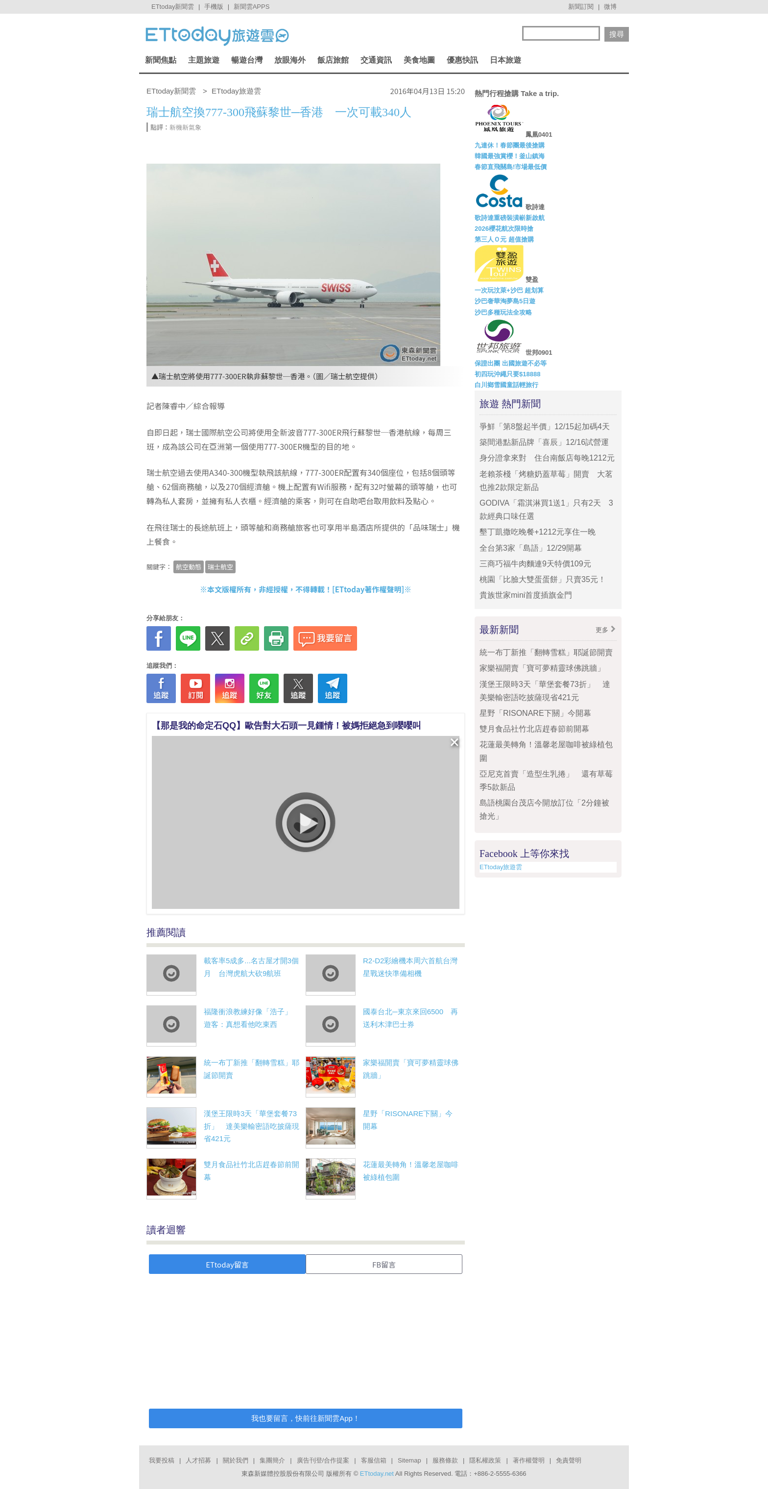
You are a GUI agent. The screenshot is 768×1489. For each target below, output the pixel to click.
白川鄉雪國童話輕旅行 (506, 385)
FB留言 (384, 1264)
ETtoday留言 (227, 1264)
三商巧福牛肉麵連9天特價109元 (535, 564)
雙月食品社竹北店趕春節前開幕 (534, 729)
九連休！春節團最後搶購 (510, 145)
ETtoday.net (377, 1473)
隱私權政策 (485, 1460)
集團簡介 (272, 1460)
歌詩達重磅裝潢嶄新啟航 (510, 217)
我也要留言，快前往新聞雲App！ (305, 1418)
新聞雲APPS (252, 6)
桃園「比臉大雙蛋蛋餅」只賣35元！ (543, 579)
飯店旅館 (333, 60)
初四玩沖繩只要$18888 (507, 374)
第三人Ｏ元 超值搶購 (504, 239)
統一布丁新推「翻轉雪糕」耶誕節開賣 (546, 652)
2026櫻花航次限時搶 (504, 228)
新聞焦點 (160, 60)
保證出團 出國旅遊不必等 (511, 363)
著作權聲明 (529, 1460)
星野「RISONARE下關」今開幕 (535, 713)
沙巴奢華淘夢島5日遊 (505, 301)
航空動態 (188, 566)
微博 (610, 6)
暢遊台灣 (247, 60)
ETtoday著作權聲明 (368, 589)
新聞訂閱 (581, 6)
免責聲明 (568, 1460)
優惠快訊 (462, 60)
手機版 (213, 6)
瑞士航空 (220, 566)
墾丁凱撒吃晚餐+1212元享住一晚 (538, 532)
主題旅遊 (203, 60)
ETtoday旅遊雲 (501, 867)
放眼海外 (290, 60)
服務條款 (445, 1460)
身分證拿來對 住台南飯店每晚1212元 (547, 458)
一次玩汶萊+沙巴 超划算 (509, 290)
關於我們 (235, 1460)
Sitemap (409, 1460)
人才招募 (198, 1460)
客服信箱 (373, 1460)
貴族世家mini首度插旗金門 (526, 595)
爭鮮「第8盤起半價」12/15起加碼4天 (545, 426)
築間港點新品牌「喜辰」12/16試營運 (548, 442)
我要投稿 (161, 1460)
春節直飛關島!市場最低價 (511, 167)
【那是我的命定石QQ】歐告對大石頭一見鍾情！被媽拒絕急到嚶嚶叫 (286, 726)
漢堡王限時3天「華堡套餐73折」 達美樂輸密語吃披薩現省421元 (251, 1126)
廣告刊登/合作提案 (323, 1460)
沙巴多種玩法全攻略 (503, 312)
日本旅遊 (505, 60)
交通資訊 (376, 60)
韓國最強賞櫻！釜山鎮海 (510, 156)
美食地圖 (419, 60)
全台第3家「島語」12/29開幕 (531, 548)
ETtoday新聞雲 (172, 6)
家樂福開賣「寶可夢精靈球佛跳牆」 (542, 668)
